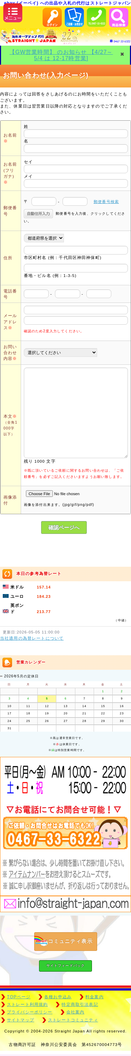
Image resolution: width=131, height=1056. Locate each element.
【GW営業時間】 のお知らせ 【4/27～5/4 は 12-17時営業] (61, 55)
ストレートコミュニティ (73, 1020)
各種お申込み (58, 996)
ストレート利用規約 (27, 1004)
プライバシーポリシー (30, 1012)
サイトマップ (20, 1020)
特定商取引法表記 (80, 1004)
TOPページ (18, 996)
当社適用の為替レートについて (32, 638)
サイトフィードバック (65, 965)
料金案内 (94, 996)
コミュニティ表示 (63, 941)
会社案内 (75, 1012)
